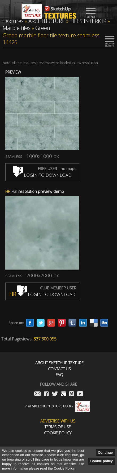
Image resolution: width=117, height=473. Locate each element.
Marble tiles (17, 27)
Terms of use (58, 426)
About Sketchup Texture (59, 362)
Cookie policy (101, 461)
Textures (13, 21)
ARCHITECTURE (46, 21)
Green (42, 27)
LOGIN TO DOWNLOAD (42, 175)
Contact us (59, 368)
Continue (105, 452)
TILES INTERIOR (88, 21)
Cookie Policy (57, 432)
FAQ (59, 374)
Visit (57, 406)
